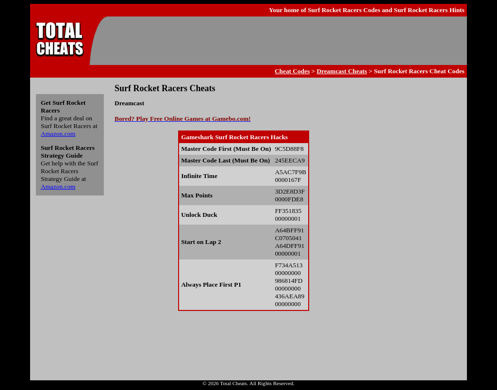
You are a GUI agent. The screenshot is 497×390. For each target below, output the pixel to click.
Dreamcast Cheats (341, 71)
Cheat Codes (292, 71)
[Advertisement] (285, 41)
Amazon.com (58, 133)
